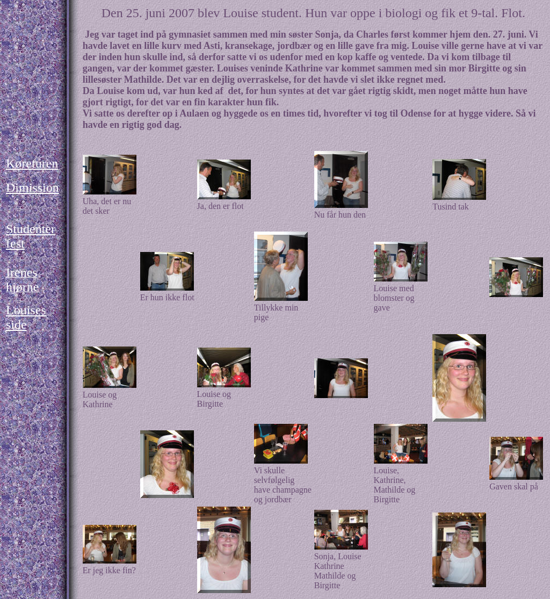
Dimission (32, 187)
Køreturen (32, 163)
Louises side (26, 317)
